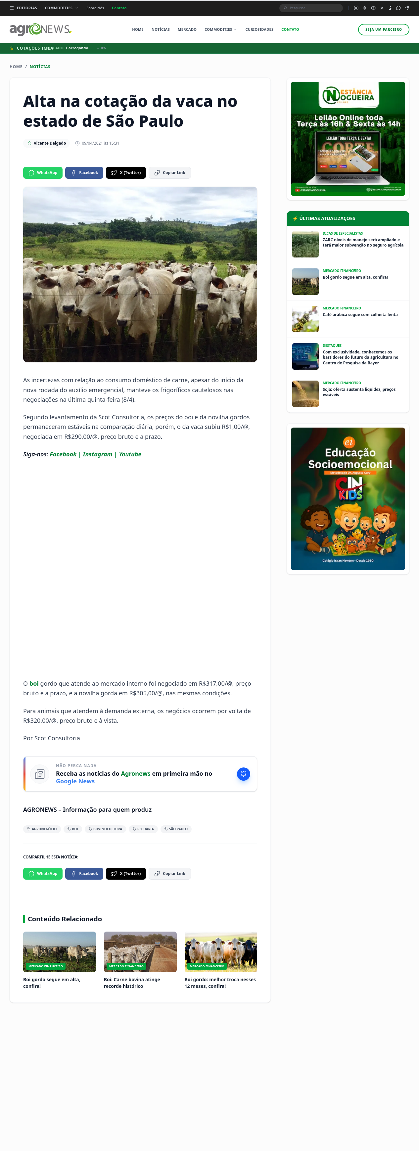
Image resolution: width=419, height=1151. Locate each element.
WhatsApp (42, 173)
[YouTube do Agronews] (373, 8)
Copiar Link (169, 173)
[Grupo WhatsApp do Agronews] (398, 8)
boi (34, 683)
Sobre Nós (95, 7)
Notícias (161, 29)
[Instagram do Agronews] (356, 8)
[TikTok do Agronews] (390, 8)
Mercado (187, 29)
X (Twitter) (126, 173)
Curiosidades (259, 29)
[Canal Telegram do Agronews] (407, 8)
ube (136, 454)
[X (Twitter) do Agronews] (382, 8)
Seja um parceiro (383, 29)
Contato (119, 7)
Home (138, 29)
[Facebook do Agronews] (364, 8)
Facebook (84, 173)
